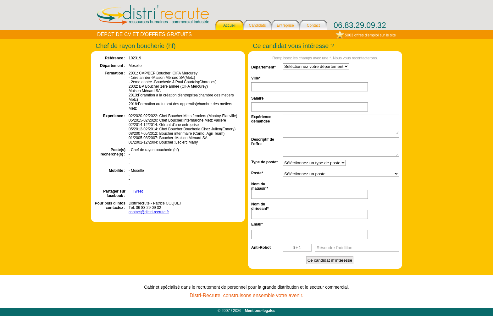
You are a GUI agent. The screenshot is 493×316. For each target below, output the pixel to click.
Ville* (255, 78)
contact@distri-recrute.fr (149, 212)
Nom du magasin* (259, 186)
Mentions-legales (260, 310)
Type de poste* (264, 162)
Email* (257, 224)
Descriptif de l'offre (262, 141)
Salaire (257, 98)
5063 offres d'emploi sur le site (370, 35)
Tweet (138, 191)
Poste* (257, 173)
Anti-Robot (261, 247)
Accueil (229, 25)
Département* (263, 67)
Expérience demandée (261, 119)
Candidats (257, 25)
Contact (313, 25)
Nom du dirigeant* (260, 206)
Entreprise (285, 25)
